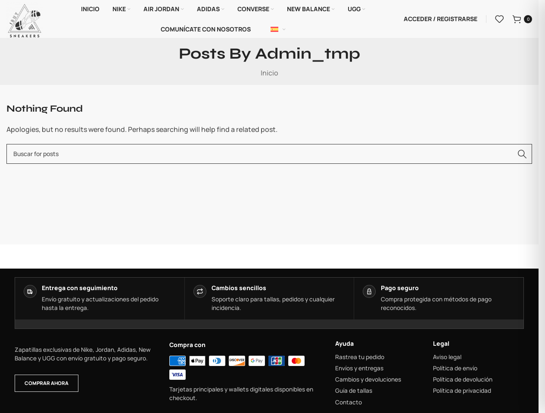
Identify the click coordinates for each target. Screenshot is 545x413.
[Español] (278, 30)
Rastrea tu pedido (359, 357)
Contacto (348, 403)
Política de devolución (462, 380)
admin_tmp (307, 54)
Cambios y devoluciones (368, 380)
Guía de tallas (353, 391)
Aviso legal (447, 357)
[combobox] (269, 154)
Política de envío (455, 368)
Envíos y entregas (359, 368)
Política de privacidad (462, 391)
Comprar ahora (47, 384)
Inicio (269, 73)
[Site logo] (24, 20)
